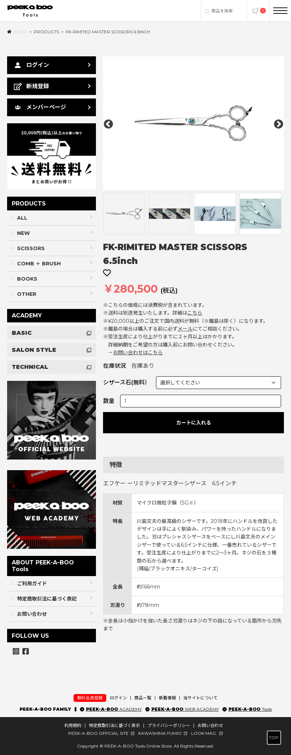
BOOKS (27, 279)
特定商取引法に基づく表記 (47, 599)
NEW (23, 233)
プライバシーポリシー (168, 725)
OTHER (26, 294)
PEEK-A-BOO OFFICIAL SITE (98, 733)
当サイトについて (200, 698)
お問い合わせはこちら (138, 352)
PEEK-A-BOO (114, 709)
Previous (108, 124)
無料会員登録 (90, 697)
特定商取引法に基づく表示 (114, 725)
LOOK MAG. (204, 733)
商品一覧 (142, 698)
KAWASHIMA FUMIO (160, 733)
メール (185, 329)
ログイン (118, 698)
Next (278, 124)
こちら (194, 313)
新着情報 (167, 698)
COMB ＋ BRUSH (39, 263)
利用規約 (72, 725)
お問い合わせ (32, 614)
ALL (22, 218)
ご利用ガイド (32, 583)
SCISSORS (31, 248)
